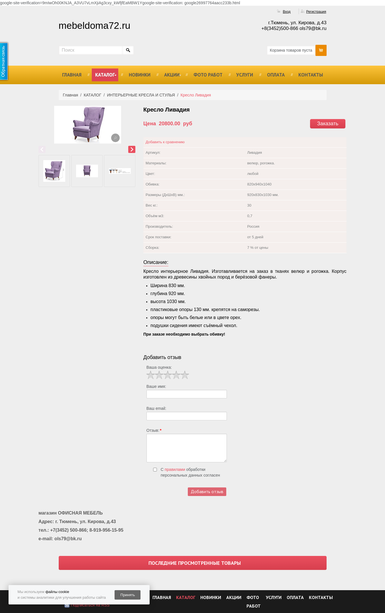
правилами (175, 469)
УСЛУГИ (244, 75)
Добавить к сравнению (165, 142)
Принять (128, 595)
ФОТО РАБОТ (208, 75)
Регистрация (316, 12)
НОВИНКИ (139, 75)
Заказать (327, 123)
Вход (286, 12)
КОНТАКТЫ (310, 75)
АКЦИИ (172, 75)
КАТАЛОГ (105, 75)
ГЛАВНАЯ (72, 75)
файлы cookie (57, 592)
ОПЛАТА (276, 75)
